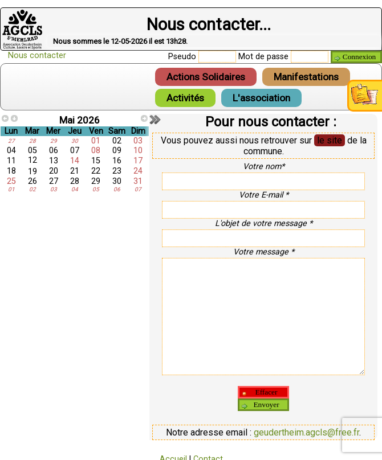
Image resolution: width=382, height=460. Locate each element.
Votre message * (263, 251)
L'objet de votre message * (263, 223)
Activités (185, 98)
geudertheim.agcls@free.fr (306, 432)
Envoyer (266, 404)
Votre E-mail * (263, 194)
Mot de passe (263, 56)
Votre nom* (264, 166)
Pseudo (182, 56)
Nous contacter (37, 55)
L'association (261, 98)
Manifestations (306, 77)
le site (329, 140)
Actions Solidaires (205, 77)
